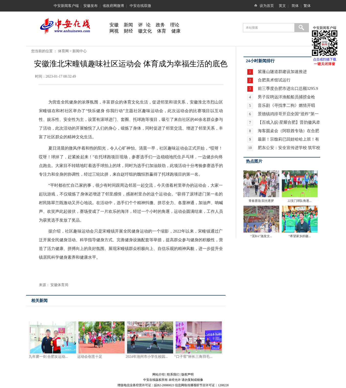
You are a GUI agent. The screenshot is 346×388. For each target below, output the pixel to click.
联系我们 (173, 374)
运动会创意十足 (89, 357)
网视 (114, 31)
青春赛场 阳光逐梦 (261, 201)
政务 (160, 24)
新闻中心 (79, 51)
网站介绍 (158, 374)
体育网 (63, 51)
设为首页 (267, 6)
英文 (282, 6)
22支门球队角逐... (299, 201)
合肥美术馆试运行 (274, 80)
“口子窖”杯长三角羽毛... (193, 357)
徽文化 (145, 31)
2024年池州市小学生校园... (147, 357)
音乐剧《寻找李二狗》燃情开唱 (286, 105)
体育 (161, 31)
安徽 (114, 24)
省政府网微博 (113, 6)
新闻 (128, 24)
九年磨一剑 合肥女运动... (48, 357)
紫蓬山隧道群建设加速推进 (282, 71)
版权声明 (187, 374)
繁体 (307, 6)
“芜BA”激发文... (261, 236)
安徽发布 (90, 6)
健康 (176, 31)
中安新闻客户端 (66, 6)
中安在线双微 (140, 6)
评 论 (144, 24)
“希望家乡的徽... (299, 236)
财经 (128, 31)
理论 (174, 24)
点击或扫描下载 (324, 59)
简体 (295, 6)
